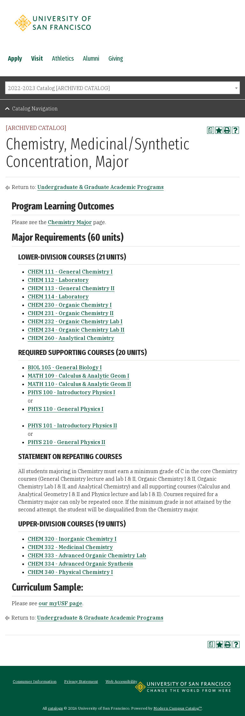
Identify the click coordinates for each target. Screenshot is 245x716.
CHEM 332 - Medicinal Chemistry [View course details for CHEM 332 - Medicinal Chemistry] (70, 547)
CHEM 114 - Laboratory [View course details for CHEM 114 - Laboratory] (58, 296)
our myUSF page (60, 603)
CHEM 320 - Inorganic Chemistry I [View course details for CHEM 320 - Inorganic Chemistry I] (72, 539)
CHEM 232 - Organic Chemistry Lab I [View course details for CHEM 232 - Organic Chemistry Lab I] (75, 321)
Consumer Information (34, 681)
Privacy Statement (81, 681)
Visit (37, 58)
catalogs (55, 708)
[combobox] (122, 87)
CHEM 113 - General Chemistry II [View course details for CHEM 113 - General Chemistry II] (71, 288)
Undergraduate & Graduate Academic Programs (100, 187)
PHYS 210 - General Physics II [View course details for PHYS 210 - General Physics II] (66, 442)
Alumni (91, 58)
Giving (115, 58)
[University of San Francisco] (53, 33)
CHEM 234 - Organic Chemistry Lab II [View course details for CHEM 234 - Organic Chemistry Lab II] (76, 330)
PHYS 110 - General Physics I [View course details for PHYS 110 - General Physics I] (65, 409)
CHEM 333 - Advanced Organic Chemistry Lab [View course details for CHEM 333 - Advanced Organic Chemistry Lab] (87, 555)
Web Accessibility (121, 681)
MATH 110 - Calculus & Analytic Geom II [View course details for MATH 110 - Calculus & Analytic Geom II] (79, 384)
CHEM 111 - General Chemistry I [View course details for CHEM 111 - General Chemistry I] (70, 271)
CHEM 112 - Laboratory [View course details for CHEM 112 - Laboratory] (58, 280)
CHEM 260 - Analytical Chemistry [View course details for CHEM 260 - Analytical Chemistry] (71, 338)
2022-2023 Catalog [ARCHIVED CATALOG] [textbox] (59, 88)
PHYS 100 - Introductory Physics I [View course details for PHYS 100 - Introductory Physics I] (71, 392)
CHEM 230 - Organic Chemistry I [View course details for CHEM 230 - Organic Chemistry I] (70, 305)
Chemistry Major (70, 222)
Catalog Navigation (35, 108)
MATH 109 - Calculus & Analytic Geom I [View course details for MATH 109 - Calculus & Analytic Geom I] (78, 376)
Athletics (63, 58)
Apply (15, 58)
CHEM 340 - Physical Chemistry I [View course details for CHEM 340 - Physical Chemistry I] (70, 572)
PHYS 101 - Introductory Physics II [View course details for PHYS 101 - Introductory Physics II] (72, 425)
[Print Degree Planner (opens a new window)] (210, 130)
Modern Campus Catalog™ (177, 708)
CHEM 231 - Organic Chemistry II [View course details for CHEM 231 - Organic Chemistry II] (71, 313)
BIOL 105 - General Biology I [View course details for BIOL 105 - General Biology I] (65, 367)
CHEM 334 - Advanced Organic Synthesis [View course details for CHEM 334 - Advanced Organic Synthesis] (80, 564)
